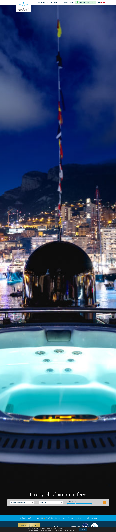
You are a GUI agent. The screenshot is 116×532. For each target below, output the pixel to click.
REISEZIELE (55, 2)
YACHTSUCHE (42, 2)
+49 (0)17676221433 (87, 2)
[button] (99, 2)
